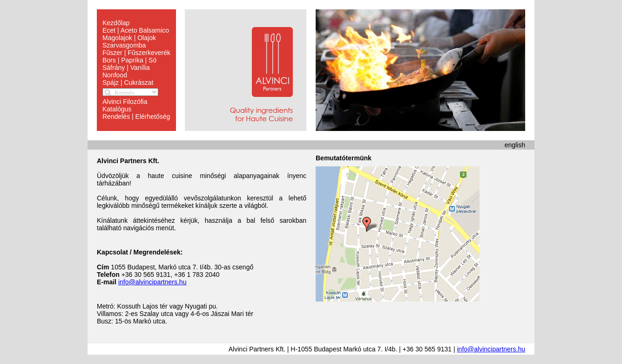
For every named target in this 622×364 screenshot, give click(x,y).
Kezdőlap (115, 23)
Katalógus (116, 109)
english (515, 145)
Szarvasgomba (124, 45)
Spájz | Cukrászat (127, 82)
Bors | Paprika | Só (129, 60)
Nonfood (114, 75)
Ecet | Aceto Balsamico (135, 30)
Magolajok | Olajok (129, 37)
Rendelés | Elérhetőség (136, 116)
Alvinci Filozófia (124, 101)
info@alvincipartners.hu (152, 282)
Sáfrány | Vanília (125, 67)
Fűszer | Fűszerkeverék (136, 52)
